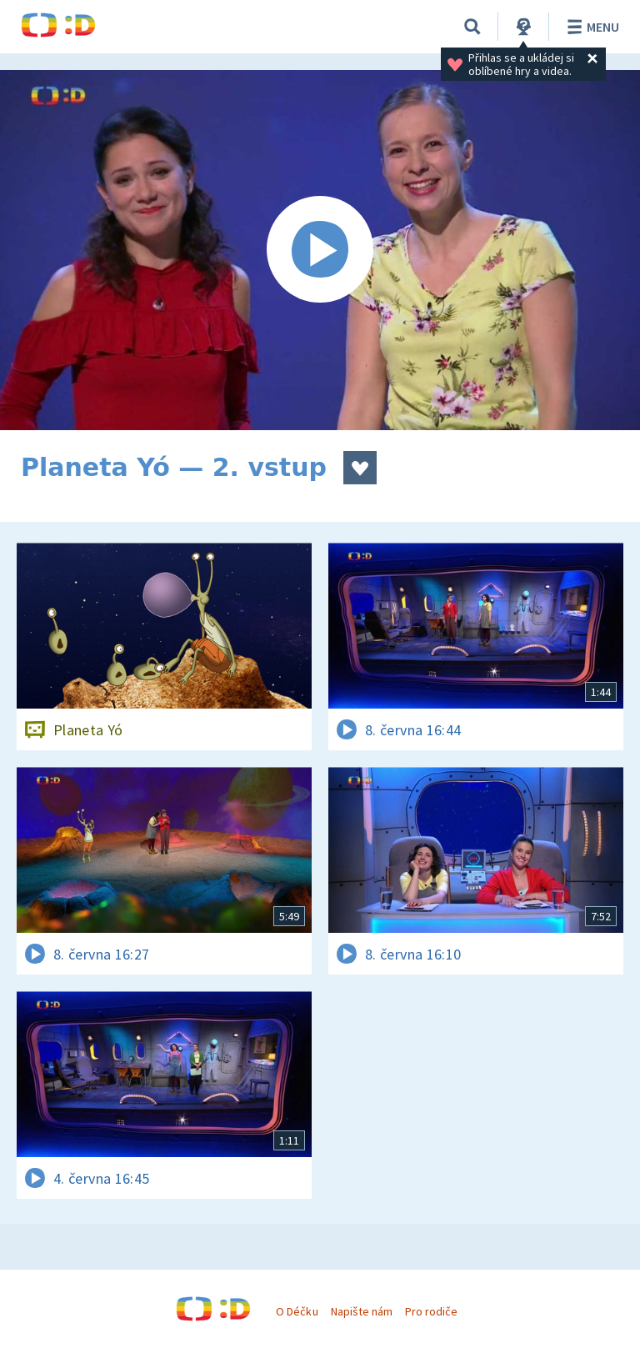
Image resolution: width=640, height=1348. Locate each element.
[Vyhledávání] (473, 26)
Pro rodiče (431, 1311)
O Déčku (297, 1311)
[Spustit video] (320, 250)
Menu (590, 26)
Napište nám (361, 1311)
